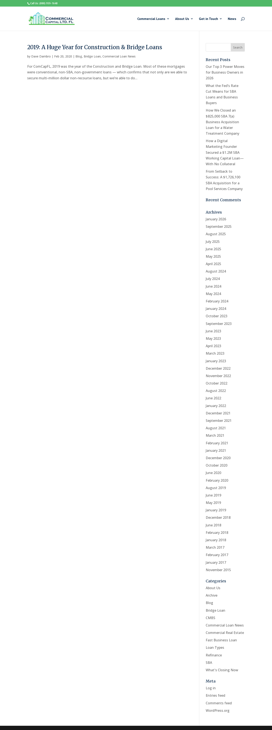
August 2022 (216, 390)
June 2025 (213, 249)
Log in (211, 688)
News (232, 19)
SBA (209, 662)
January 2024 (216, 308)
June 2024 (213, 286)
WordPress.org (218, 710)
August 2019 (216, 487)
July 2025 (213, 241)
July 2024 (213, 278)
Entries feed (215, 695)
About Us (182, 19)
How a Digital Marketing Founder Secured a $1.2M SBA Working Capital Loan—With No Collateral (225, 152)
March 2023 (215, 353)
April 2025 (213, 264)
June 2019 (213, 495)
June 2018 (213, 525)
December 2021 (218, 413)
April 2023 (213, 346)
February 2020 (217, 480)
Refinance (214, 655)
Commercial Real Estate (225, 632)
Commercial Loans (151, 19)
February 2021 (217, 443)
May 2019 (213, 502)
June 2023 (213, 331)
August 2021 (216, 428)
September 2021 (219, 420)
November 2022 (218, 375)
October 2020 (216, 465)
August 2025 (216, 234)
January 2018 (216, 540)
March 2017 (215, 547)
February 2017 (217, 554)
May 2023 (213, 338)
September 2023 (219, 323)
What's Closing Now (222, 670)
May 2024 (213, 293)
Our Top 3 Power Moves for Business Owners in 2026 (225, 72)
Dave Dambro (41, 56)
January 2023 (216, 361)
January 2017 (216, 562)
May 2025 (213, 256)
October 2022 (216, 383)
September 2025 (219, 226)
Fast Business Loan (221, 640)
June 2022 (213, 398)
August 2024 (216, 271)
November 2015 (218, 570)
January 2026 (216, 219)
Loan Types (215, 647)
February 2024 (217, 301)
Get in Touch (208, 19)
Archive (211, 595)
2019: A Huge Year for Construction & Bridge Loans (94, 47)
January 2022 (216, 405)
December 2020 (218, 458)
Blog (78, 56)
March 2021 (215, 435)
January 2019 (216, 510)
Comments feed (219, 703)
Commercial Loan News (119, 56)
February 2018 (217, 532)
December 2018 (218, 517)
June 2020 (213, 472)
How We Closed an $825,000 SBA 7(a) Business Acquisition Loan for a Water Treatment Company (222, 122)
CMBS (210, 617)
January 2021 (216, 450)
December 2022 (218, 368)
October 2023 (216, 316)
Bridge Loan (92, 56)
